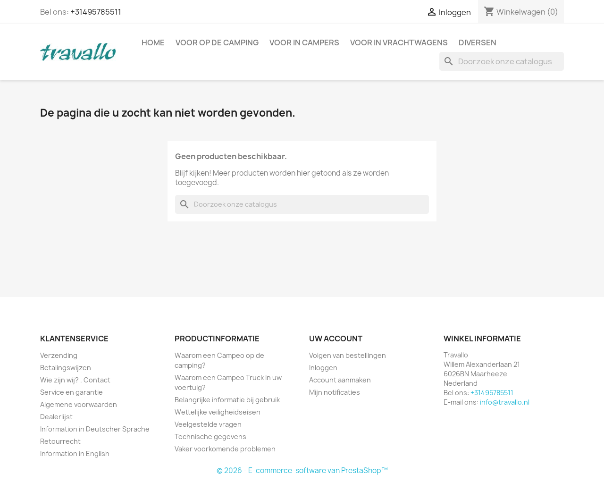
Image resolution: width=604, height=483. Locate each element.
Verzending (58, 355)
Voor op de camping (217, 42)
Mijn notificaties (334, 392)
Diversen (477, 42)
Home (153, 42)
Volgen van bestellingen (347, 355)
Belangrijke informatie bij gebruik (227, 399)
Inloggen (323, 367)
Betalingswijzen (65, 367)
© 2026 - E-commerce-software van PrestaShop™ (302, 470)
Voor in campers (304, 42)
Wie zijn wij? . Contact (75, 379)
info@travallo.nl (504, 402)
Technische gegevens (210, 436)
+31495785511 (95, 12)
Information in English (74, 453)
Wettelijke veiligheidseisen (217, 411)
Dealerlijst (56, 416)
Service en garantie (71, 392)
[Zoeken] (501, 61)
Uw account (335, 338)
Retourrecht (60, 441)
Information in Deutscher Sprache (95, 428)
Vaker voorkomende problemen (225, 448)
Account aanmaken (340, 379)
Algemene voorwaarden (78, 404)
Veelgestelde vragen (208, 424)
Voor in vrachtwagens (399, 42)
